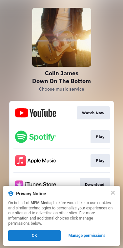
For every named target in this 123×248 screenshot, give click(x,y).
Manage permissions (87, 235)
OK (34, 235)
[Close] (113, 192)
